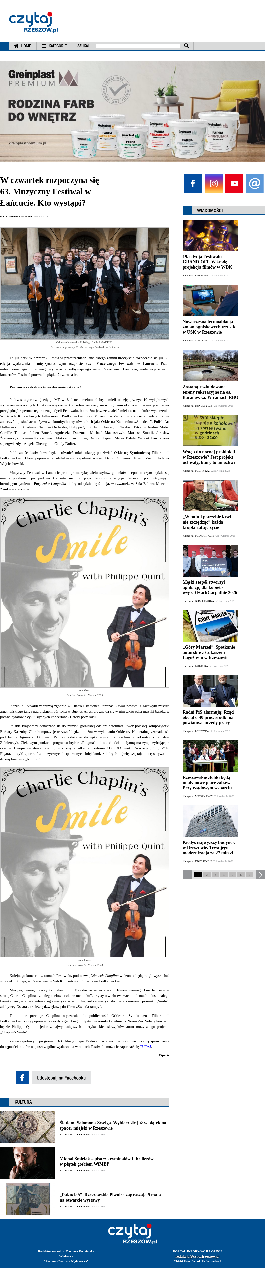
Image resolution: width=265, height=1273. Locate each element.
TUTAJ (145, 1047)
